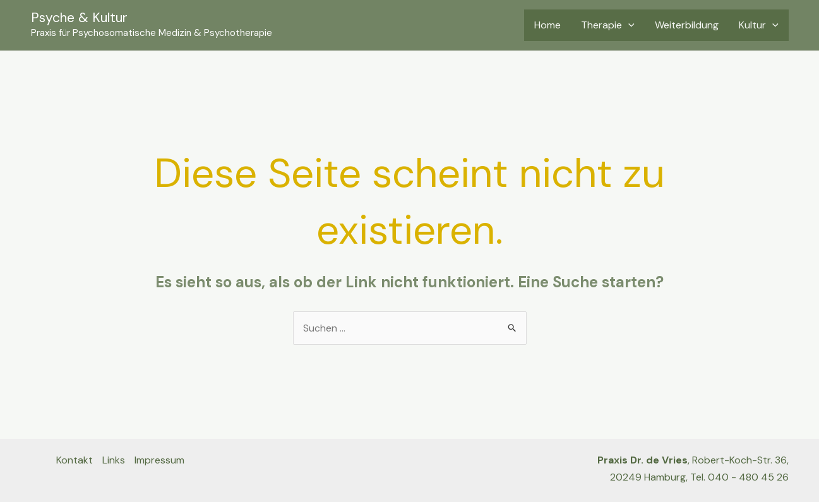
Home (547, 25)
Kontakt (74, 460)
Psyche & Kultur (79, 18)
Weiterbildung (687, 25)
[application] (628, 25)
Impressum (159, 460)
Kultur (759, 25)
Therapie (608, 25)
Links (113, 460)
